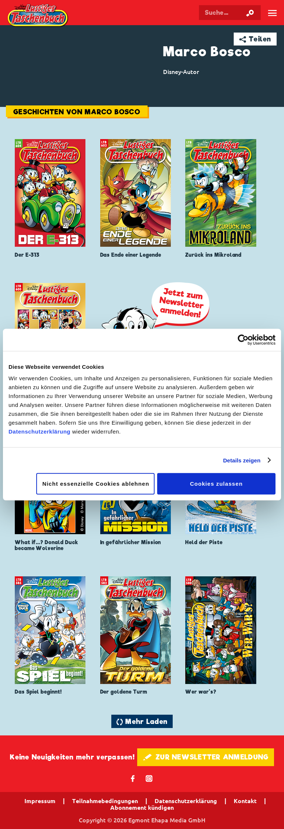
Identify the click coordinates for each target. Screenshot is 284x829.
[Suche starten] (250, 12)
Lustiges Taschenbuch (38, 16)
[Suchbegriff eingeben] (230, 12)
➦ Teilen (255, 39)
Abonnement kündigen (142, 807)
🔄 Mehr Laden (142, 721)
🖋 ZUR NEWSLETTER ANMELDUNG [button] (206, 757)
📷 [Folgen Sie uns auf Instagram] (149, 778)
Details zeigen (241, 460)
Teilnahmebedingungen (105, 801)
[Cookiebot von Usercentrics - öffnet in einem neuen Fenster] (243, 339)
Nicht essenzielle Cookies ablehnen (96, 484)
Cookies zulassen (216, 484)
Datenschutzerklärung (40, 431)
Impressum (39, 801)
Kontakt (245, 801)
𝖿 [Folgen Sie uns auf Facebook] (133, 778)
